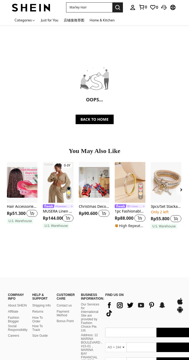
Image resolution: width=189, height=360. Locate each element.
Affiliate (13, 297)
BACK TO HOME (95, 119)
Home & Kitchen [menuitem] (102, 20)
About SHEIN (17, 291)
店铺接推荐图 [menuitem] (74, 20)
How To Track (37, 313)
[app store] (180, 289)
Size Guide (40, 321)
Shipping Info (41, 291)
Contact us (64, 291)
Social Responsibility (17, 313)
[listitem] (22, 195)
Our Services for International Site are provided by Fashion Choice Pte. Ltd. (90, 303)
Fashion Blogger (13, 305)
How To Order (37, 305)
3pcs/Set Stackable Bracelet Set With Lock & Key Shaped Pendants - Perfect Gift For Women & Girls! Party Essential (166, 206)
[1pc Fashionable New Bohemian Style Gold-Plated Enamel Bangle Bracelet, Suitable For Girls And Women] (130, 182)
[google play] (180, 297)
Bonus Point (65, 306)
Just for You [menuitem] (49, 20)
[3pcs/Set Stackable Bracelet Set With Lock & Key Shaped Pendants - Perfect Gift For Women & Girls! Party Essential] (166, 182)
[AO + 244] (115, 332)
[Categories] (25, 20)
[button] (89, 7)
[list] (138, 294)
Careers (13, 321)
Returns (37, 297)
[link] (143, 7)
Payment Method (63, 299)
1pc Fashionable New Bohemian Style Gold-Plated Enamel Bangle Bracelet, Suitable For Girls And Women (130, 211)
